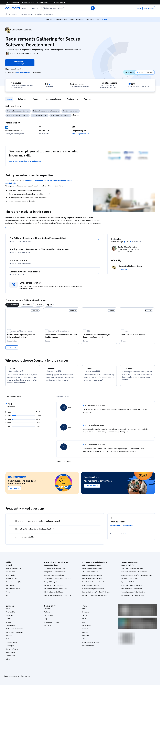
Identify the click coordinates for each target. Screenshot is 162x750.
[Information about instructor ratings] (124, 242)
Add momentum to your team (98, 483)
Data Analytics (10, 577)
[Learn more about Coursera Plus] (36, 72)
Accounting (9, 567)
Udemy (8, 661)
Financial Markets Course (90, 587)
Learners (47, 611)
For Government (11, 644)
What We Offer (10, 614)
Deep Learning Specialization (92, 580)
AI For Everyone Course (90, 574)
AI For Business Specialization (92, 570)
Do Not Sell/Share (88, 648)
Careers (8, 621)
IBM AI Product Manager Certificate (55, 591)
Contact (85, 631)
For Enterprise (10, 641)
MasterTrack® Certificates (14, 634)
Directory (85, 638)
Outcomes (22, 99)
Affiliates (85, 641)
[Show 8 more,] (11, 347)
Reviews (87, 99)
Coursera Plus (10, 627)
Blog (45, 621)
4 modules (16, 83)
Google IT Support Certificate (54, 577)
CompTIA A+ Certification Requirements (134, 574)
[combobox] (63, 8)
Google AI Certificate (51, 567)
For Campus (10, 648)
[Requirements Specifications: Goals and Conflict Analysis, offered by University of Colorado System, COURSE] (61, 336)
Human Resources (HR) (13, 584)
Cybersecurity (10, 574)
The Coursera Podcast (51, 624)
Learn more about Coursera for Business (25, 161)
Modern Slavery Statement (91, 644)
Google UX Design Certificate (54, 584)
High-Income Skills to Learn (130, 584)
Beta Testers (48, 617)
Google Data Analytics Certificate (55, 574)
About (9, 99)
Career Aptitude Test (128, 567)
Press (84, 611)
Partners (47, 614)
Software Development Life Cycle (18, 111)
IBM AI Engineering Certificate (54, 587)
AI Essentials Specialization (91, 567)
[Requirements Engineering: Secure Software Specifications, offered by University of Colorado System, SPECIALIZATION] (23, 336)
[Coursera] (12, 8)
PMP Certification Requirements (131, 591)
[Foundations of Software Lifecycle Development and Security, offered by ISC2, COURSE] (99, 336)
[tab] (12, 305)
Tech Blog (47, 627)
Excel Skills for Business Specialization (95, 584)
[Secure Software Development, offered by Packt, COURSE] (137, 335)
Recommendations (53, 99)
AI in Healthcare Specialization (92, 577)
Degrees (9, 638)
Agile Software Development (60, 115)
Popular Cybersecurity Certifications (133, 594)
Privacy (84, 621)
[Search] (93, 8)
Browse (14, 14)
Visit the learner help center (121, 527)
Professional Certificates (14, 631)
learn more (129, 536)
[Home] (6, 14)
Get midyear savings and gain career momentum (22, 484)
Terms (84, 617)
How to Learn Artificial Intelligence (132, 587)
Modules (36, 99)
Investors (85, 614)
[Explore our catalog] (26, 8)
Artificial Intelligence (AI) (14, 570)
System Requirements (39, 115)
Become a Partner (12, 651)
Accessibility (86, 627)
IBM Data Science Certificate (53, 594)
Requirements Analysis (70, 111)
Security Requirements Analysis (17, 115)
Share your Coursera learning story (132, 597)
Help (83, 624)
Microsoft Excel (11, 587)
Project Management (13, 591)
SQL (7, 597)
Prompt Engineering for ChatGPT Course (96, 594)
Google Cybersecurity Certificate (55, 570)
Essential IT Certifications (129, 580)
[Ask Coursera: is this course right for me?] (144, 72)
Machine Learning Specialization (93, 591)
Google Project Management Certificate (57, 580)
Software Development (45, 14)
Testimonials (72, 99)
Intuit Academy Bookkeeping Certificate (57, 597)
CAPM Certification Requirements (132, 570)
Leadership (9, 617)
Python (8, 594)
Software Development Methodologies (46, 111)
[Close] (151, 19)
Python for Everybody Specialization (94, 597)
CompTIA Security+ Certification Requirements (136, 577)
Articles (85, 634)
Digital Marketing (11, 580)
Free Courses (10, 658)
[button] (35, 8)
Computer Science (27, 14)
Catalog (8, 624)
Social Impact (10, 654)
